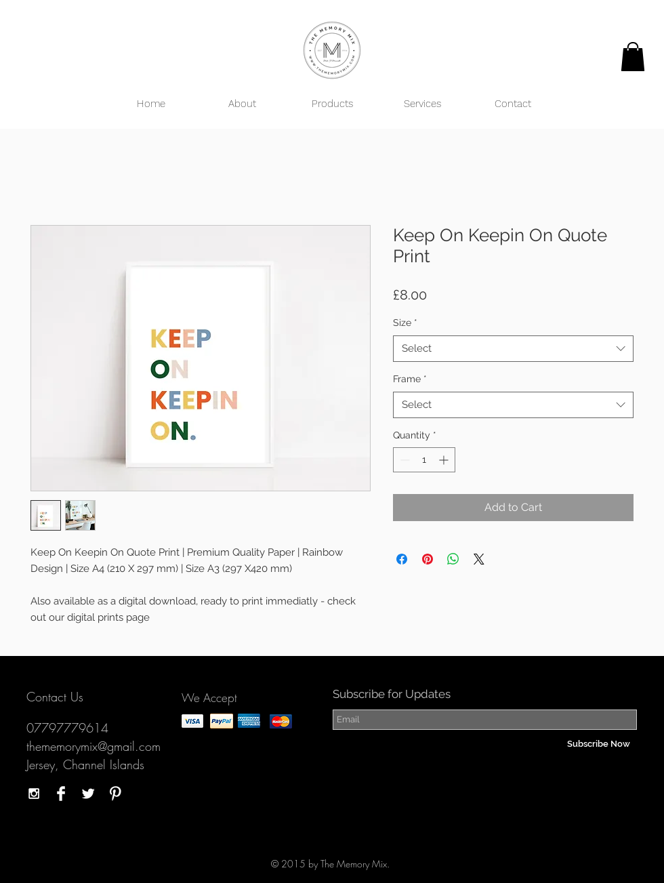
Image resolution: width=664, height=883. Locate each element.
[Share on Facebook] (402, 559)
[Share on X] (479, 559)
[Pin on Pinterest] (427, 559)
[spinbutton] (424, 460)
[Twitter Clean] (88, 793)
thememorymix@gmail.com (93, 746)
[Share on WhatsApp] (453, 559)
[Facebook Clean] (61, 793)
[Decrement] (403, 460)
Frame (410, 378)
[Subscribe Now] (598, 744)
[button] (633, 56)
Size (405, 322)
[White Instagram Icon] (33, 793)
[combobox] (513, 348)
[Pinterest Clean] (115, 793)
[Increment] (444, 460)
